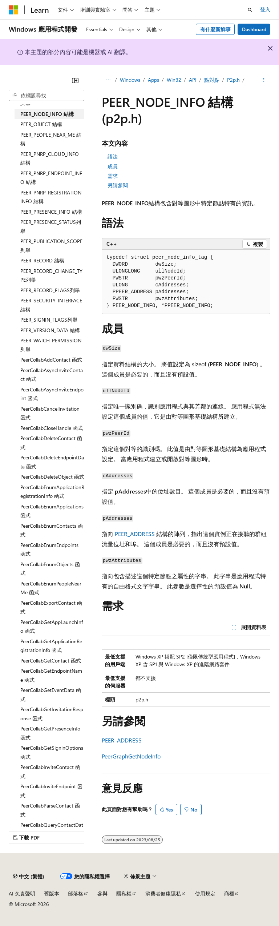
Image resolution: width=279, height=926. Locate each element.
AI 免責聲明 (22, 893)
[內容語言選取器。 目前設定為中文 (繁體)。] (29, 876)
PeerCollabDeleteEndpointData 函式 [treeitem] (52, 462)
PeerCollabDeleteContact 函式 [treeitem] (51, 443)
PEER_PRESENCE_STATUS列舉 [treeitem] (50, 226)
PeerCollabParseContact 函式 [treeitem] (50, 810)
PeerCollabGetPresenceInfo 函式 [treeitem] (50, 733)
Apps (153, 79)
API (193, 79)
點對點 (211, 79)
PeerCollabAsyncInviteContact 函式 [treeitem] (51, 375)
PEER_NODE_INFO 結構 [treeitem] (47, 113)
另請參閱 (118, 185)
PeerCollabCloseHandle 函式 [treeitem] (51, 427)
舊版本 (51, 893)
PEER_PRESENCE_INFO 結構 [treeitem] (51, 211)
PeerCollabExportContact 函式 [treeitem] (51, 607)
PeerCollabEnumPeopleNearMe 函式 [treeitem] (50, 588)
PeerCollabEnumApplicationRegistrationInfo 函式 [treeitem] (52, 492)
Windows (130, 79)
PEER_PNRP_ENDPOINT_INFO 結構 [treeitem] (51, 178)
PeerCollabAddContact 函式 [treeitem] (51, 359)
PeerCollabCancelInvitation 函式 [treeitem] (50, 413)
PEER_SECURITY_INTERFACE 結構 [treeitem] (51, 305)
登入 (265, 9)
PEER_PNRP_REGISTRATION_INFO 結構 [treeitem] (52, 197)
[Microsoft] (13, 10)
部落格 (75, 893)
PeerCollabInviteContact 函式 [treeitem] (50, 772)
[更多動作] (264, 80)
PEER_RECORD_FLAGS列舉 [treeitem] (50, 290)
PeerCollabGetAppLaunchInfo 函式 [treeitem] (51, 627)
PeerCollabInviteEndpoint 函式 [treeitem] (51, 791)
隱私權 (124, 893)
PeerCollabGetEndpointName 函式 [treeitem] (51, 675)
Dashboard (254, 29)
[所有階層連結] (108, 80)
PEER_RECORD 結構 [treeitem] (42, 260)
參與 (102, 893)
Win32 (174, 79)
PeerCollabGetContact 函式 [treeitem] (50, 660)
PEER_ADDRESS (135, 534)
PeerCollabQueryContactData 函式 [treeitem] (51, 829)
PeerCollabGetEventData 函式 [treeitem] (50, 694)
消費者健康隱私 (163, 893)
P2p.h (233, 79)
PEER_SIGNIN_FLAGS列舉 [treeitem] (48, 319)
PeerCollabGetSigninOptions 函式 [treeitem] (51, 752)
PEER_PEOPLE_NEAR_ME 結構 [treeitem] (50, 139)
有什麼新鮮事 (215, 29)
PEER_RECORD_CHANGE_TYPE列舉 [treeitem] (51, 275)
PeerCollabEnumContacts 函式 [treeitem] (51, 530)
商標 (229, 893)
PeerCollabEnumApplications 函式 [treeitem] (52, 511)
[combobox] (46, 95)
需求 (113, 175)
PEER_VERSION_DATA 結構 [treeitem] (50, 330)
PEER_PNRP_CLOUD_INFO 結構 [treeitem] (49, 158)
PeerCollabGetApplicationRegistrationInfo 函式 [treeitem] (51, 646)
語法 (113, 156)
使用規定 (205, 893)
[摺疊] (75, 80)
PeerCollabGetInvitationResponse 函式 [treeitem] (51, 714)
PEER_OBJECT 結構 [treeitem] (41, 124)
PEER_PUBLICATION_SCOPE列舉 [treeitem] (51, 246)
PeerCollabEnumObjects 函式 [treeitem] (50, 569)
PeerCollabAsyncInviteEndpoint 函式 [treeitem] (52, 394)
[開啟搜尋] (250, 9)
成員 (113, 166)
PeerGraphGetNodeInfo (131, 756)
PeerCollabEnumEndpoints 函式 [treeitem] (49, 549)
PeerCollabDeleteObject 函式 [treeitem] (52, 476)
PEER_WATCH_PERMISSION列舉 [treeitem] (50, 345)
